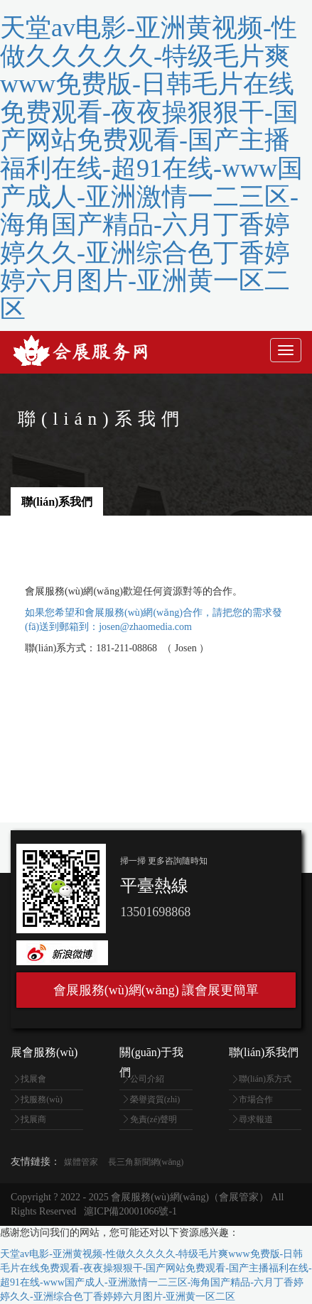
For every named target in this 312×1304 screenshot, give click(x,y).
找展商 (33, 1119)
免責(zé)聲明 (154, 1119)
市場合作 (256, 1099)
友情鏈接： (35, 1161)
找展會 (33, 1079)
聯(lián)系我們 (56, 502)
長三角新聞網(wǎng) (146, 1162)
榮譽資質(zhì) (155, 1099)
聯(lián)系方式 (265, 1079)
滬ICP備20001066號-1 (130, 1211)
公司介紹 (147, 1079)
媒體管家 (81, 1162)
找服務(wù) (42, 1099)
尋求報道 (256, 1119)
